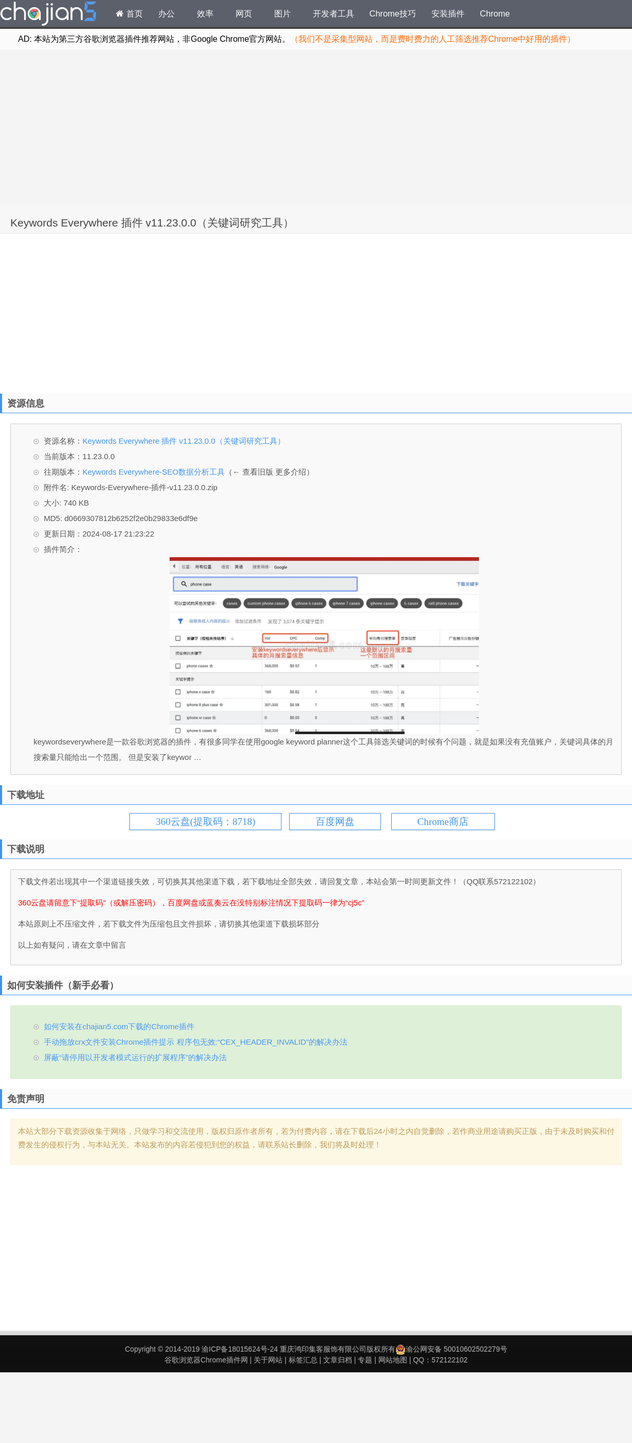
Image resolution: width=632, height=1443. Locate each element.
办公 (166, 13)
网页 (244, 13)
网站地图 (392, 1360)
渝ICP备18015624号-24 (240, 1349)
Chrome (495, 13)
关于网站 (268, 1360)
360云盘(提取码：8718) (205, 821)
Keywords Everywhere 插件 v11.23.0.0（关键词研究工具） (152, 223)
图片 (282, 13)
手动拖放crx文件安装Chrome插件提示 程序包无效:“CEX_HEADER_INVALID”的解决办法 (195, 1041)
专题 (365, 1360)
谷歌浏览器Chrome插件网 (206, 1360)
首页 (129, 13)
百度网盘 (335, 821)
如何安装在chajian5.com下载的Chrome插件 (119, 1026)
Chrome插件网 (48, 15)
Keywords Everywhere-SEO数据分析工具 (153, 471)
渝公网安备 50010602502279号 (451, 1349)
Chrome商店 (443, 821)
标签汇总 (303, 1360)
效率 (205, 13)
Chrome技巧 (393, 13)
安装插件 (447, 13)
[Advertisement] (316, 127)
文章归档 (337, 1360)
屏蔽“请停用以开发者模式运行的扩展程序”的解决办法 (135, 1057)
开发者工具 (333, 13)
